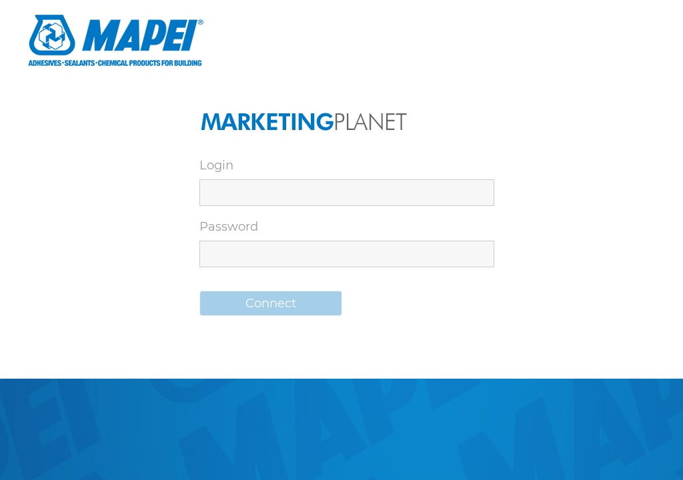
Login (216, 165)
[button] (270, 303)
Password (228, 226)
